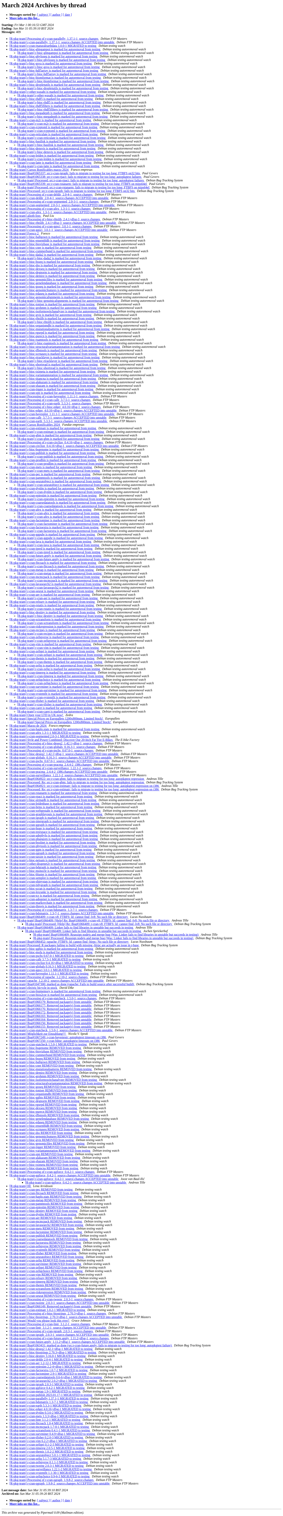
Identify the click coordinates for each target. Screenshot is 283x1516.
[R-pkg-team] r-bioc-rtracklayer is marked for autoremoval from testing (54, 357)
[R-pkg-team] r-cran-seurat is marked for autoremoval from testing (51, 591)
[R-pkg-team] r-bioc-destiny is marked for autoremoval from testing (52, 612)
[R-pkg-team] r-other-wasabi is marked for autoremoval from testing (52, 91)
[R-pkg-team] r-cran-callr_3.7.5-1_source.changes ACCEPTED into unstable (58, 417)
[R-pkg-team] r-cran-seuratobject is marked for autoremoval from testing (55, 481)
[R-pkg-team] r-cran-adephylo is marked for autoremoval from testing (53, 835)
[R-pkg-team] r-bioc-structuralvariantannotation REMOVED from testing (56, 1083)
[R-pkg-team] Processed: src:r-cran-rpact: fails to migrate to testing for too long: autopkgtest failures (81, 180)
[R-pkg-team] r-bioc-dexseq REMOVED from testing (43, 1108)
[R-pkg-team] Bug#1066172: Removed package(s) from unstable (50, 1012)
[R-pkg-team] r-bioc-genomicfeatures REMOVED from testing (49, 1136)
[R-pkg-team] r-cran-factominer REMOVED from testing (46, 1232)
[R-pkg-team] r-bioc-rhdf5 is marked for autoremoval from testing (51, 99)
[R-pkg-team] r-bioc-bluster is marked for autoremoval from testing (52, 874)
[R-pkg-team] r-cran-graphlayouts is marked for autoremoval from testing (56, 814)
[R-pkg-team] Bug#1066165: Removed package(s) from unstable (50, 1016)
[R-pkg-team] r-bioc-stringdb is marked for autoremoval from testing (53, 800)
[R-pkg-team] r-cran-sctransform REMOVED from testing (46, 1288)
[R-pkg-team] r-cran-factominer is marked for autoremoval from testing (54, 520)
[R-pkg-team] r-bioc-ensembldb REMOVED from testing (46, 1125)
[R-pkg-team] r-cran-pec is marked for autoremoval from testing (50, 474)
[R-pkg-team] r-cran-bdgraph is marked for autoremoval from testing (53, 867)
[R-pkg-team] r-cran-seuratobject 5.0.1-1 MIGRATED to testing (50, 1455)
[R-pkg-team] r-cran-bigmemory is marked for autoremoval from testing (55, 991)
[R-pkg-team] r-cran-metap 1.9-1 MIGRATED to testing (45, 1391)
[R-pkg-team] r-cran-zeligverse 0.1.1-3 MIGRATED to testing (48, 1462)
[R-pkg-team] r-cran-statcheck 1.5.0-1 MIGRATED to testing (48, 1044)
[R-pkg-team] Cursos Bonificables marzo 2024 (39, 169)
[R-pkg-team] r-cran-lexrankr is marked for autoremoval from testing (53, 892)
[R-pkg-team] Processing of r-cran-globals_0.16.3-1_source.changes (52, 747)
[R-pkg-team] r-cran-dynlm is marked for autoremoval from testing (52, 488)
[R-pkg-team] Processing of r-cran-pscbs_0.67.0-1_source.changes (51, 750)
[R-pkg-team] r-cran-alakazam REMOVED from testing (45, 1157)
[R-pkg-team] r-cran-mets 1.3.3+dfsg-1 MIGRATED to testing (49, 1416)
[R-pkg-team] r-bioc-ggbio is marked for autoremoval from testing (51, 948)
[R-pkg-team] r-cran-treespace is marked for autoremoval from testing (53, 832)
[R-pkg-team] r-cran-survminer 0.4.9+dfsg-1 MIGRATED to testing (52, 1434)
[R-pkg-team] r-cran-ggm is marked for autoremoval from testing (50, 849)
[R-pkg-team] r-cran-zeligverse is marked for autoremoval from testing (54, 637)
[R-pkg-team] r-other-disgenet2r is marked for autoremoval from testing (55, 863)
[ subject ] (43, 14)
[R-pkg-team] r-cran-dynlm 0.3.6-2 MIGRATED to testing (46, 1412)
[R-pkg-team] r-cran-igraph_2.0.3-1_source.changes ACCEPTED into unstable (59, 1334)
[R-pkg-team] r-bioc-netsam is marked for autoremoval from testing (52, 860)
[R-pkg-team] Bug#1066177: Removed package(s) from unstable (50, 1005)
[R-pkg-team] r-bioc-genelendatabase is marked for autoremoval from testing (58, 283)
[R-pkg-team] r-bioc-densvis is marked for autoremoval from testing (52, 148)
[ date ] (67, 14)
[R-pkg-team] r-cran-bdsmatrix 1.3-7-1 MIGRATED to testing (49, 1402)
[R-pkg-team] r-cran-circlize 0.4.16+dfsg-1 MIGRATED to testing (51, 963)
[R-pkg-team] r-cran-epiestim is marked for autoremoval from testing (53, 495)
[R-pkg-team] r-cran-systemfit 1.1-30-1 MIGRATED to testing (49, 1472)
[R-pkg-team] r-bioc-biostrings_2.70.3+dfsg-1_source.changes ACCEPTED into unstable (66, 1317)
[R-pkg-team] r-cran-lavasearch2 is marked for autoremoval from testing (55, 584)
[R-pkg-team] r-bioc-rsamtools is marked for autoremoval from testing (54, 339)
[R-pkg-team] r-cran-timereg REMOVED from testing (44, 1281)
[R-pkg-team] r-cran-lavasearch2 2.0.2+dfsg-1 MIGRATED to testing (53, 1380)
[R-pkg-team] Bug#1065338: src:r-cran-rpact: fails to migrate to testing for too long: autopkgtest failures (75, 176)
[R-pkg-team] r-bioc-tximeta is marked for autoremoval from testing (52, 371)
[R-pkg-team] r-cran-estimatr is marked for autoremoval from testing (53, 428)
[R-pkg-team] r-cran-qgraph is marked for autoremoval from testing (52, 853)
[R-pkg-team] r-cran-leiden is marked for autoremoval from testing (51, 155)
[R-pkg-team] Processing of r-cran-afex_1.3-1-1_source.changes (50, 208)
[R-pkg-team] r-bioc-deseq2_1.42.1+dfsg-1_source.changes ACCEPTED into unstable (64, 754)
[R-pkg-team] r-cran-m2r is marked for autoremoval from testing (50, 120)
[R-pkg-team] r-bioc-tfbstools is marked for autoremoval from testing (53, 350)
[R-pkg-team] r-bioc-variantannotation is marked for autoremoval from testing (59, 375)
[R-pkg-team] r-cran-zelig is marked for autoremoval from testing (51, 665)
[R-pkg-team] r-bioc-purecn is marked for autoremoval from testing (52, 336)
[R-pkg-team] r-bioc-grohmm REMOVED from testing (44, 1076)
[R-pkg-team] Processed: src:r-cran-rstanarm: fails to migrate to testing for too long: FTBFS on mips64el (83, 187)
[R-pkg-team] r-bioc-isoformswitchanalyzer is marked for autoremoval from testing (62, 311)
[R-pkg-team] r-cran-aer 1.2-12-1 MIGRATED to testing (45, 1363)
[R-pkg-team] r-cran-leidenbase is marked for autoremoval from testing (54, 803)
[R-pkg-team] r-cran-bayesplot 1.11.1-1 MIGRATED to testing (49, 973)
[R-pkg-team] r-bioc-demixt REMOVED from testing (43, 1072)
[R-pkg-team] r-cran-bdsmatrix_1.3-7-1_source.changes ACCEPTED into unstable (61, 913)
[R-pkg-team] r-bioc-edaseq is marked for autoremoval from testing (52, 293)
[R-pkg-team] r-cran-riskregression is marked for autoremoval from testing (56, 626)
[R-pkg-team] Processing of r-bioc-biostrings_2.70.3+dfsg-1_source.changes (58, 1313)
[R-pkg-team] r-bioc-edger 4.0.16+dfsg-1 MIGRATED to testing (50, 1409)
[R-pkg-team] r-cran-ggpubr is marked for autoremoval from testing (52, 534)
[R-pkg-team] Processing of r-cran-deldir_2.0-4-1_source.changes (51, 194)
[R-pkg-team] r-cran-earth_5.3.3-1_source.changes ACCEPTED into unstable (58, 421)
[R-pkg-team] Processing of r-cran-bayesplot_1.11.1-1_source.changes (54, 396)
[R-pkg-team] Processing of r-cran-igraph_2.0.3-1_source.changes (51, 1331)
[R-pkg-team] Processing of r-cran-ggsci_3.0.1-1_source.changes (50, 226)
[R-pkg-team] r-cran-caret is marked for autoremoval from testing (51, 708)
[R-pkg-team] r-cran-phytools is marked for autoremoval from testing (53, 846)
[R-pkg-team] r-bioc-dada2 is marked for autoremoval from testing (51, 254)
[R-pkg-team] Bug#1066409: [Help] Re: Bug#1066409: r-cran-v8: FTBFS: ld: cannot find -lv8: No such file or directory (93, 920)
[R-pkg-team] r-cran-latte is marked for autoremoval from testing (50, 162)
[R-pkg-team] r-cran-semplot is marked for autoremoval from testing (53, 878)
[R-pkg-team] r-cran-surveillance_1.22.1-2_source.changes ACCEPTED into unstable (63, 775)
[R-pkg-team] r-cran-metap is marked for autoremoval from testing (51, 570)
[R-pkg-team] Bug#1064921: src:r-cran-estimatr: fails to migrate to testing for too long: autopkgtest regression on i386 (84, 786)
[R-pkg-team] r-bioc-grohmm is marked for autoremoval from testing (53, 307)
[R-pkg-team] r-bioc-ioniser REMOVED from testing (43, 1090)
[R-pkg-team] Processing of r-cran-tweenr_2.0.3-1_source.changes (51, 1299)
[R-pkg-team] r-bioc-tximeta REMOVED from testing (43, 1164)
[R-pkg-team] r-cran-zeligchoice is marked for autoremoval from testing (55, 679)
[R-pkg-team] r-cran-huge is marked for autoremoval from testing (51, 828)
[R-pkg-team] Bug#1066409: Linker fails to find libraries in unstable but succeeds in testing (75, 927)
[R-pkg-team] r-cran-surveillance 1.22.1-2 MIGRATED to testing (51, 1469)
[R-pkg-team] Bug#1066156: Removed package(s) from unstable (50, 1023)
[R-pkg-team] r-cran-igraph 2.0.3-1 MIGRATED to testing (46, 1384)
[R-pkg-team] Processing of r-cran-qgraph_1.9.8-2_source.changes (51, 1480)
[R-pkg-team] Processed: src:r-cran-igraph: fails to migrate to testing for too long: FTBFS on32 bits (72, 191)
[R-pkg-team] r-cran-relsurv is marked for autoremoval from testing (52, 601)
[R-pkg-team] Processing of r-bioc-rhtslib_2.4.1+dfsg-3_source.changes (55, 219)
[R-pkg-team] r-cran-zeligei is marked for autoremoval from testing (52, 651)
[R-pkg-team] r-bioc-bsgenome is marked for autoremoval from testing (54, 449)
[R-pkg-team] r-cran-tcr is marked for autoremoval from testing (49, 895)
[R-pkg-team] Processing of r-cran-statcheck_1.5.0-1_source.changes (53, 998)
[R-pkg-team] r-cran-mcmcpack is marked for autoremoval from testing (54, 577)
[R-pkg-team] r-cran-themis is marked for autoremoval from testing (52, 658)
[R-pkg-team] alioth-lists (25, 215)
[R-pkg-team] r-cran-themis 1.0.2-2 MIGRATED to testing (46, 1451)
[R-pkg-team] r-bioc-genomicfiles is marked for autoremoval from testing (56, 279)
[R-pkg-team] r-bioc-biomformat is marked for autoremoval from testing (55, 77)
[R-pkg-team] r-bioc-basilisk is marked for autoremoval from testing (52, 141)
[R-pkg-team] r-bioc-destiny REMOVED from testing (43, 1210)
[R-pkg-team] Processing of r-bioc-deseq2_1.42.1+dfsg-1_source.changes (56, 743)
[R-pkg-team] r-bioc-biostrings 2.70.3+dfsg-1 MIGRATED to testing (53, 1352)
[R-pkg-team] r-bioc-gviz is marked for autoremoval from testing (50, 315)
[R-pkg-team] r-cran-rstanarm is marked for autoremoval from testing (53, 793)
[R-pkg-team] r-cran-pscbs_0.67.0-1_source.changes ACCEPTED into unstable (59, 761)
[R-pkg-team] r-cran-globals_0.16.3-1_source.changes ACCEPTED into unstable (60, 757)
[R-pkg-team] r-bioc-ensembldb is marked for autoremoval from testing (54, 240)
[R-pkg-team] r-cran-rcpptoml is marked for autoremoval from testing (53, 127)
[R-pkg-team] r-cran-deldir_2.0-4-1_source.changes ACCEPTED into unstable (59, 198)
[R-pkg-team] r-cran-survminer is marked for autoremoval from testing (54, 686)
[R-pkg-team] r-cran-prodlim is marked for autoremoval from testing (53, 460)
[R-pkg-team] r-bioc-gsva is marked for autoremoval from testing (51, 63)
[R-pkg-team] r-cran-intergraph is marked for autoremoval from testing (54, 821)
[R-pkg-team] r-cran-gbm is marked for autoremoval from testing (50, 435)
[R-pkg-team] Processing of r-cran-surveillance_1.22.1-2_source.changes (55, 768)
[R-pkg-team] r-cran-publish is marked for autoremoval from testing (52, 453)
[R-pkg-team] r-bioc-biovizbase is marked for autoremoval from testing (54, 244)
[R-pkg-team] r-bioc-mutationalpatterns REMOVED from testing (50, 1069)
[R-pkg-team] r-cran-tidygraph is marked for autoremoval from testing (54, 885)
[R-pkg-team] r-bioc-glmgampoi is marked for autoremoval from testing (55, 49)
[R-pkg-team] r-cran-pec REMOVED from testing (41, 1189)
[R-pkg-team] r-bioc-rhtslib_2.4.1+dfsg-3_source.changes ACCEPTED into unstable (63, 222)
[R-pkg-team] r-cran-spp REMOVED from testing (41, 1154)
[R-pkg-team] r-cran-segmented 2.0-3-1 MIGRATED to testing (49, 736)
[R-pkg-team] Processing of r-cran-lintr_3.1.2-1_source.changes (50, 1324)
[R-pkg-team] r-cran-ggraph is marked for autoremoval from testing (52, 824)
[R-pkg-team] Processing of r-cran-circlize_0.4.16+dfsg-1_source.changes (56, 442)
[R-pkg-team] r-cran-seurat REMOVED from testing (42, 1295)
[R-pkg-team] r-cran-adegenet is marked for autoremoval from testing (53, 899)
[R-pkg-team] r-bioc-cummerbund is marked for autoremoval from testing (56, 251)
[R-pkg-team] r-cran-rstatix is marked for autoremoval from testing (52, 605)
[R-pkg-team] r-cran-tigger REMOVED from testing (42, 1147)
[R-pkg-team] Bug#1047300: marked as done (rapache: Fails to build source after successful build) (72, 984)
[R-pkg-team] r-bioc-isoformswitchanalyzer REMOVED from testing (53, 1079)
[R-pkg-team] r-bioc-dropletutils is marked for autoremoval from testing (55, 84)
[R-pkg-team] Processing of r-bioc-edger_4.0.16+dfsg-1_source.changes (55, 407)
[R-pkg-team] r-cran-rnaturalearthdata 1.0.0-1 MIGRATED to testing (53, 45)
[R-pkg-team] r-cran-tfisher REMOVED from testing (43, 1253)
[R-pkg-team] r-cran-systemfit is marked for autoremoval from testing (53, 693)
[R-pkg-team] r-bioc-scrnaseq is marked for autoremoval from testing (53, 353)
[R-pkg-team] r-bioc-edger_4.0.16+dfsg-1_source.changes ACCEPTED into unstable (63, 410)
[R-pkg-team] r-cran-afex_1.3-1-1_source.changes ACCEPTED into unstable (58, 212)
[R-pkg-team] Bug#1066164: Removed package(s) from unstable (50, 1019)
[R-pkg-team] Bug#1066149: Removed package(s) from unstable (50, 1306)
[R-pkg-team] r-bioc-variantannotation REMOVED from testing (50, 1150)
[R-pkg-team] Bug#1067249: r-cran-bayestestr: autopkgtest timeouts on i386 (58, 1037)
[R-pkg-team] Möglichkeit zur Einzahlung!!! (38, 1033)
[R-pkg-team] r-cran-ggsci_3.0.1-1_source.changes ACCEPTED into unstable (58, 230)
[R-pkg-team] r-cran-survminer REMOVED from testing (45, 1264)
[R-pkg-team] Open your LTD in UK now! (36, 715)
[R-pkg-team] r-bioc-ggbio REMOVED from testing (42, 1097)
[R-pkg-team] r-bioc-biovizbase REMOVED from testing (46, 1051)
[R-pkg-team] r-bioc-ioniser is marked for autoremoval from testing (52, 304)
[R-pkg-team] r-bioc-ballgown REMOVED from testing (45, 1062)
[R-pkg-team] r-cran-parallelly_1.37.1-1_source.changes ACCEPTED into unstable (62, 42)
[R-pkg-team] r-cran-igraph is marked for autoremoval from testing (52, 817)
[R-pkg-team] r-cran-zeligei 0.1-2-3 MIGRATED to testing (46, 1444)
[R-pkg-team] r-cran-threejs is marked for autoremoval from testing (52, 906)
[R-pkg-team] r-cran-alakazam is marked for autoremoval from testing (54, 382)
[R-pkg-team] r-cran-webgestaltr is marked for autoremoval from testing (55, 810)
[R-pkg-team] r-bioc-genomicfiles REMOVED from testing (47, 1143)
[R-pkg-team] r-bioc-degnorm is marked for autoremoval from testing (53, 272)
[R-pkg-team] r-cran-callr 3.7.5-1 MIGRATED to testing (45, 959)
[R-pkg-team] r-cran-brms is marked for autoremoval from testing (51, 807)
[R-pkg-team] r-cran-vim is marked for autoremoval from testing (50, 644)
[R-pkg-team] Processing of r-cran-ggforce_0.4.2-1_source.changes (52, 1171)
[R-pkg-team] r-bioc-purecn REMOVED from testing (43, 1111)
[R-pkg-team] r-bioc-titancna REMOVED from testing (44, 1168)
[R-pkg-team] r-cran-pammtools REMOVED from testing (46, 1203)
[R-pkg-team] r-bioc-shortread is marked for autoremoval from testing (53, 364)
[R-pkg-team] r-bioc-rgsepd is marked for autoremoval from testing (52, 332)
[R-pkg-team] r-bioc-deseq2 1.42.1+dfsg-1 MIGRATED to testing (51, 1349)
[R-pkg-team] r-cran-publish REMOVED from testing (43, 1235)
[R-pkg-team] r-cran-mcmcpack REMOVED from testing (46, 1221)
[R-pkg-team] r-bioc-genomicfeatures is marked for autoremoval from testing (58, 290)
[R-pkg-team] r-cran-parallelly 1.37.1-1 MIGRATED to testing (49, 1398)
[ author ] (56, 14)
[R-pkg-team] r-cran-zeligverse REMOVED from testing (45, 1246)
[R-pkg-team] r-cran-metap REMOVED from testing (43, 1200)
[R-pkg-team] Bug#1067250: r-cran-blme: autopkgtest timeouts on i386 (54, 1040)
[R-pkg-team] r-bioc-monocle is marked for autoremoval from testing (53, 870)
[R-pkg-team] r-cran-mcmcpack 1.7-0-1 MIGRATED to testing (49, 1426)
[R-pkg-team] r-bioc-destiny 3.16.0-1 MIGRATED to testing (47, 1356)
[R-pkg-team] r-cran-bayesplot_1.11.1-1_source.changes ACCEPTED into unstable (62, 414)
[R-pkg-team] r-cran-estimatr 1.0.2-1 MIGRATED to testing (47, 1310)
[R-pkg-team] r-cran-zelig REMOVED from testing (42, 1260)
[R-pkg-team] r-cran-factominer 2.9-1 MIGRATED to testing (48, 1373)
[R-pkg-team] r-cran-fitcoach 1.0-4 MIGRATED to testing (46, 1423)
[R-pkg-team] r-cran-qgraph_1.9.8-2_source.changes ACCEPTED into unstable (59, 1483)
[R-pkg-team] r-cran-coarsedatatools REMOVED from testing (48, 1239)
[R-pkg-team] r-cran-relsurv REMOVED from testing (43, 1278)
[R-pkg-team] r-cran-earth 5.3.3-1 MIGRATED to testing (45, 1405)
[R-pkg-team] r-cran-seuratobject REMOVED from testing (46, 1256)
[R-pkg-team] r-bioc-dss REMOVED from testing (41, 1133)
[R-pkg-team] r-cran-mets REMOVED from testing (42, 1228)
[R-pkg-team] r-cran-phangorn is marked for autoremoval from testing (54, 839)
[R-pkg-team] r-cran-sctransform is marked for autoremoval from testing (55, 619)
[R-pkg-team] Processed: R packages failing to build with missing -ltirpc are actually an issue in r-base (74, 945)
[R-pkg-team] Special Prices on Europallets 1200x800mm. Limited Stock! (56, 718)
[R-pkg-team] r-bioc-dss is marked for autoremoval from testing (50, 265)
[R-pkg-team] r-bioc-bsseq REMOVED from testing (42, 1058)
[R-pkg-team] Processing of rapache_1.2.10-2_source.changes (48, 977)
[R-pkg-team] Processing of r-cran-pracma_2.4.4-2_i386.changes (50, 764)
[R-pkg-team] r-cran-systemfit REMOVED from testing (45, 1249)
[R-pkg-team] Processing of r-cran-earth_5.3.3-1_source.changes (50, 403)
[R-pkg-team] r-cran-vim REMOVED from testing (41, 1274)
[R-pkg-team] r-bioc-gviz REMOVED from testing (41, 1140)
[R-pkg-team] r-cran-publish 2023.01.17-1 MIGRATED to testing (51, 1395)
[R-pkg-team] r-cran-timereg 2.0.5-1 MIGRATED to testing (47, 1448)
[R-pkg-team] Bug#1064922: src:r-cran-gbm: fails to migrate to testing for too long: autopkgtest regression (77, 778)
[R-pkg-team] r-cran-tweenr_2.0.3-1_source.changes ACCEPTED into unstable (59, 1303)
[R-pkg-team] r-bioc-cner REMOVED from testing (41, 1065)
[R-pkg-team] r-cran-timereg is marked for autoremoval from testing (52, 672)
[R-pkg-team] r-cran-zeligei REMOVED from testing (43, 1267)
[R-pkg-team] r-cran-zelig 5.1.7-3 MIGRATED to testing (45, 1458)
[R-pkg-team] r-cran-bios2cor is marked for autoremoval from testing (53, 994)
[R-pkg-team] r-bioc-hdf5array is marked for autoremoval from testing (54, 70)
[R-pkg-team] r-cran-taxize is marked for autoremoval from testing (51, 856)
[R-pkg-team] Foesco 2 (24, 233)
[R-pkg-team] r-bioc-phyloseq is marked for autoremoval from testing (53, 56)
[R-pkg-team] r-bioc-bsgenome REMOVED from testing (45, 1048)
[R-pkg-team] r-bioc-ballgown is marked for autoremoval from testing (53, 237)
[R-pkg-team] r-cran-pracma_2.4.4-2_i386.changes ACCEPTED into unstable (58, 771)
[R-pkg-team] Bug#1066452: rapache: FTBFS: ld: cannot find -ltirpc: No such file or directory (69, 941)
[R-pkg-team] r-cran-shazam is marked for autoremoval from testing (52, 385)
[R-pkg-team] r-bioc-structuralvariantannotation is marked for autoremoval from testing (65, 346)
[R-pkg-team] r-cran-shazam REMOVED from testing (43, 1161)
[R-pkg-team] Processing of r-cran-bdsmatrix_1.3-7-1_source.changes (53, 909)
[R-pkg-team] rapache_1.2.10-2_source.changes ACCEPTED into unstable (56, 980)
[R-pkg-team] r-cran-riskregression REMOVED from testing (48, 1292)
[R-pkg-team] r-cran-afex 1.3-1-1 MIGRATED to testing (45, 732)
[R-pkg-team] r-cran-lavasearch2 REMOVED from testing (46, 1225)
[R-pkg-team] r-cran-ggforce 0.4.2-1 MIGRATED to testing (47, 1388)
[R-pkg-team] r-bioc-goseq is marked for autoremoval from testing (51, 286)
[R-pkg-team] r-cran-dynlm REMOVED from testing (43, 1214)
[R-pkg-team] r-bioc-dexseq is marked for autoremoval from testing (52, 269)
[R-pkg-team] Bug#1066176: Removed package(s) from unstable (50, 1009)
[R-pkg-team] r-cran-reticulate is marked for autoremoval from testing (53, 134)
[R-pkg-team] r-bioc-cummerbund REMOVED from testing (47, 1055)
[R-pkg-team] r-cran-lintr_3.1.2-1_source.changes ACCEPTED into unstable (58, 1327)
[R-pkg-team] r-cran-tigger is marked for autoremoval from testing (51, 389)
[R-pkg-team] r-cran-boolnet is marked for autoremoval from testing (52, 842)
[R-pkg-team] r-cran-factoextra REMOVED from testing (45, 1242)
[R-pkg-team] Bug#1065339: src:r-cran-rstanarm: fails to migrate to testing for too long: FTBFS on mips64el (78, 184)
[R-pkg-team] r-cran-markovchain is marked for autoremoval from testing (56, 902)
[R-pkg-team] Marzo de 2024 (28, 725)
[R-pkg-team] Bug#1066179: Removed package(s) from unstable (50, 1002)
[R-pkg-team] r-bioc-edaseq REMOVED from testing (43, 1122)
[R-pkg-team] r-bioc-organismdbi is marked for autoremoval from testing (55, 325)
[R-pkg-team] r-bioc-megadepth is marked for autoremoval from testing (55, 113)
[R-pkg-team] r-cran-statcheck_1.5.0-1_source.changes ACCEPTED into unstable (61, 1030)
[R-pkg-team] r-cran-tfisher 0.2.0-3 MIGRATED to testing (46, 1437)
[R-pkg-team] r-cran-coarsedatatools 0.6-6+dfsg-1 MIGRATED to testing (56, 1377)
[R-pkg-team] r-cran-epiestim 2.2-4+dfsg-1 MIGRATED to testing (51, 1366)
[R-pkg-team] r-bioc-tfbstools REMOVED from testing (44, 1115)
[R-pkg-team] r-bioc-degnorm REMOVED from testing (44, 1101)
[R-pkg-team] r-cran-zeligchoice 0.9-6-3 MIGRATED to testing (49, 1476)
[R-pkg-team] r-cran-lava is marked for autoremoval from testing (50, 541)
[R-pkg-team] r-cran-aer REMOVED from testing (41, 1218)
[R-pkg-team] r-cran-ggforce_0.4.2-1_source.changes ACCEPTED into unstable (60, 1175)
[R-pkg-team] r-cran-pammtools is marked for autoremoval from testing (55, 477)
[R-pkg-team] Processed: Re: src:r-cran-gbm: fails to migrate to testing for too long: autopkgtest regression (77, 782)
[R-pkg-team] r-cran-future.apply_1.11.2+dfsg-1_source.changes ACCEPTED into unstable (67, 1341)
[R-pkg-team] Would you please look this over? (39, 1320)
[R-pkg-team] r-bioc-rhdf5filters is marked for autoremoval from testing (55, 106)
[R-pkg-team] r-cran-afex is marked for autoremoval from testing (50, 509)
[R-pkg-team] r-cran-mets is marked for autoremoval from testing (51, 467)
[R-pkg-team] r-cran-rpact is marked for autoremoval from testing (51, 796)
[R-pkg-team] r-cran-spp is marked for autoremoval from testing (50, 392)
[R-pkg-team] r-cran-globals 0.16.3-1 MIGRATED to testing (47, 966)
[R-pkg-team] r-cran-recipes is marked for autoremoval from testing (52, 630)
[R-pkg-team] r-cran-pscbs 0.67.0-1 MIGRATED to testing (46, 955)
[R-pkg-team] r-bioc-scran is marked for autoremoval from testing (51, 888)
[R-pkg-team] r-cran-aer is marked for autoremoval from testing (50, 594)
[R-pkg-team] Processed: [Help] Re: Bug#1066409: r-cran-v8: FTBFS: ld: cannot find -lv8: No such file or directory (99, 924)
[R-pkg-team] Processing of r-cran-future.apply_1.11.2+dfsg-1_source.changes (59, 1338)
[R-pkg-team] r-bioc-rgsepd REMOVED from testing (43, 1104)
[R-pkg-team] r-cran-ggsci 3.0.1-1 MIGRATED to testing (45, 970)
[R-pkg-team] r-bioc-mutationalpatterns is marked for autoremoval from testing (59, 329)
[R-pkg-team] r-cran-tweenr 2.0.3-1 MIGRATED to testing (46, 1465)
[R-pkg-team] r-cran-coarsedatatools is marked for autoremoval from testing (57, 502)
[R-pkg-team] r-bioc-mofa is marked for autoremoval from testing (51, 952)
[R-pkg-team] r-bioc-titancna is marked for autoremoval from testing (53, 378)
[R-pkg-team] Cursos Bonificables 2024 (35, 424)
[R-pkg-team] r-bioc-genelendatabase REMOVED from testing (49, 1118)
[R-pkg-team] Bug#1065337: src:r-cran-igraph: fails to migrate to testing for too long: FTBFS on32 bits (75, 173)
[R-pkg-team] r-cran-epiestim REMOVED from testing (44, 1207)
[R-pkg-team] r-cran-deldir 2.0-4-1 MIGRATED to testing (46, 1359)
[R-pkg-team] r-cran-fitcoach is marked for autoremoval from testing (53, 562)
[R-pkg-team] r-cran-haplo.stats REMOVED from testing (45, 1196)
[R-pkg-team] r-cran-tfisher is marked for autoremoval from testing (52, 701)
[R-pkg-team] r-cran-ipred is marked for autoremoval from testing (51, 548)
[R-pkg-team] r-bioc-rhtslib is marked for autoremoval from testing (52, 318)
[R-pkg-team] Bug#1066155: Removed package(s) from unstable (50, 1026)
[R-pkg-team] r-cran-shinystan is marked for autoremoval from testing (54, 881)
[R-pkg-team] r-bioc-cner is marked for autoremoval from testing (50, 247)
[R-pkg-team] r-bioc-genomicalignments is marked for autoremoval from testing (60, 297)
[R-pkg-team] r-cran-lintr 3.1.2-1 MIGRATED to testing (45, 1419)
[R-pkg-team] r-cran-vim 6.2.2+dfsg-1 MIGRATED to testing (48, 1441)
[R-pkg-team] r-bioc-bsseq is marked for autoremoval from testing (51, 261)
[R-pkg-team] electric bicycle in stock (33, 987)
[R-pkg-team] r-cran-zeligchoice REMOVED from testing (46, 1271)
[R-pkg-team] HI (20, 1186)
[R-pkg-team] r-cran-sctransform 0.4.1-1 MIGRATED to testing (50, 1430)
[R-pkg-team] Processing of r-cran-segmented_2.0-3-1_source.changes (54, 201)
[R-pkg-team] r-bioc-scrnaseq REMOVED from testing (44, 1129)
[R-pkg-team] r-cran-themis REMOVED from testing (43, 1285)
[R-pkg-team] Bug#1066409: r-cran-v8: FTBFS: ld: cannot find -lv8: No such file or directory (69, 917)
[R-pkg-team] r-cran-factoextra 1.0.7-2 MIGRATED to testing (48, 1370)
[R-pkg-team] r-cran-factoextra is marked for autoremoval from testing (54, 527)
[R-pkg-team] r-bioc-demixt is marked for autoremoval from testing (52, 276)
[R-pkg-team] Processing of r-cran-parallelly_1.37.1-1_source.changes (54, 38)
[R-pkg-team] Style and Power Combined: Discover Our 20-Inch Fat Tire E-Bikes (61, 739)
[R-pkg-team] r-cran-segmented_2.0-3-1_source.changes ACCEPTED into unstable (62, 205)
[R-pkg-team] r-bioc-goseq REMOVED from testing (42, 1087)
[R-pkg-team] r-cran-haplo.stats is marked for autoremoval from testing (54, 729)
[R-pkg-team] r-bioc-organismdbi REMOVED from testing (47, 1094)
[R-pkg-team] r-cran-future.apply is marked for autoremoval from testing (55, 555)
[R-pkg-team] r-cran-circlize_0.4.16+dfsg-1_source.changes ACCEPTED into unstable (64, 446)
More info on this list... (24, 18)
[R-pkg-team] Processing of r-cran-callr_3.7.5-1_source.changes (50, 400)
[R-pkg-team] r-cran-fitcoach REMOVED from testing (44, 1193)
